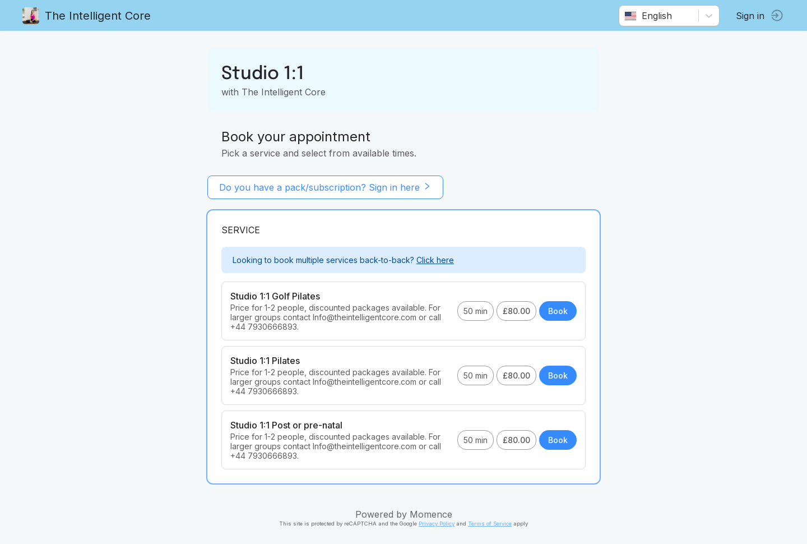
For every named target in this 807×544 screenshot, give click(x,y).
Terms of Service (490, 523)
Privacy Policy (436, 523)
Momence (431, 514)
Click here (435, 260)
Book (558, 311)
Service (240, 230)
